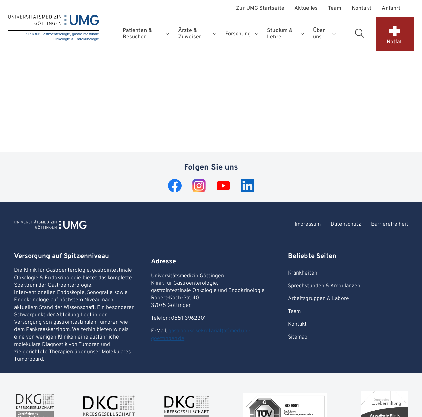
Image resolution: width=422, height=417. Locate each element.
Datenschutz (346, 224)
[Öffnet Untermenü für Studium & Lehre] (303, 34)
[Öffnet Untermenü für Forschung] (257, 34)
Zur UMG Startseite (260, 8)
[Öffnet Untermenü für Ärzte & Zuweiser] (215, 34)
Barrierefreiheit (389, 224)
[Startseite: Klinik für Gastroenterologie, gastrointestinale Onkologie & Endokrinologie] (53, 28)
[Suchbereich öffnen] (359, 33)
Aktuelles (306, 8)
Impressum (308, 224)
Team (335, 8)
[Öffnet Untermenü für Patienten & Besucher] (168, 34)
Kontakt (362, 8)
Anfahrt (391, 8)
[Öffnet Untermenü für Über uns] (334, 34)
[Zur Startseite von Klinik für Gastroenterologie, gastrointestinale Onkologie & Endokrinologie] (50, 225)
